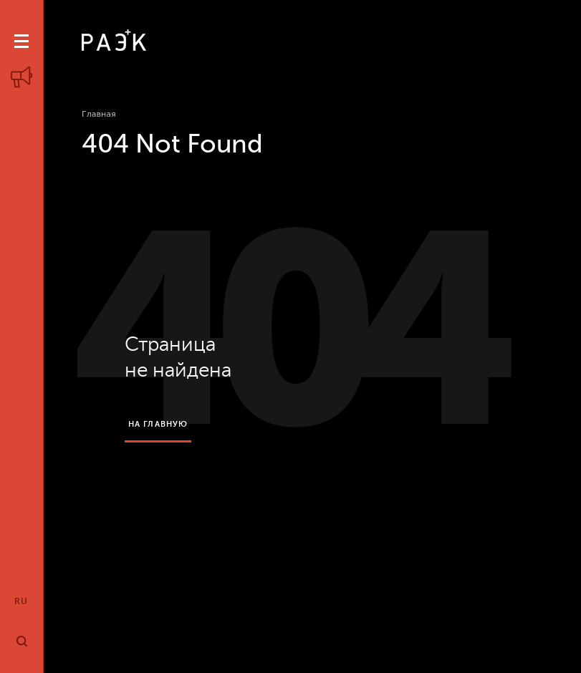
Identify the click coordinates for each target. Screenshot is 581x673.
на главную (158, 424)
